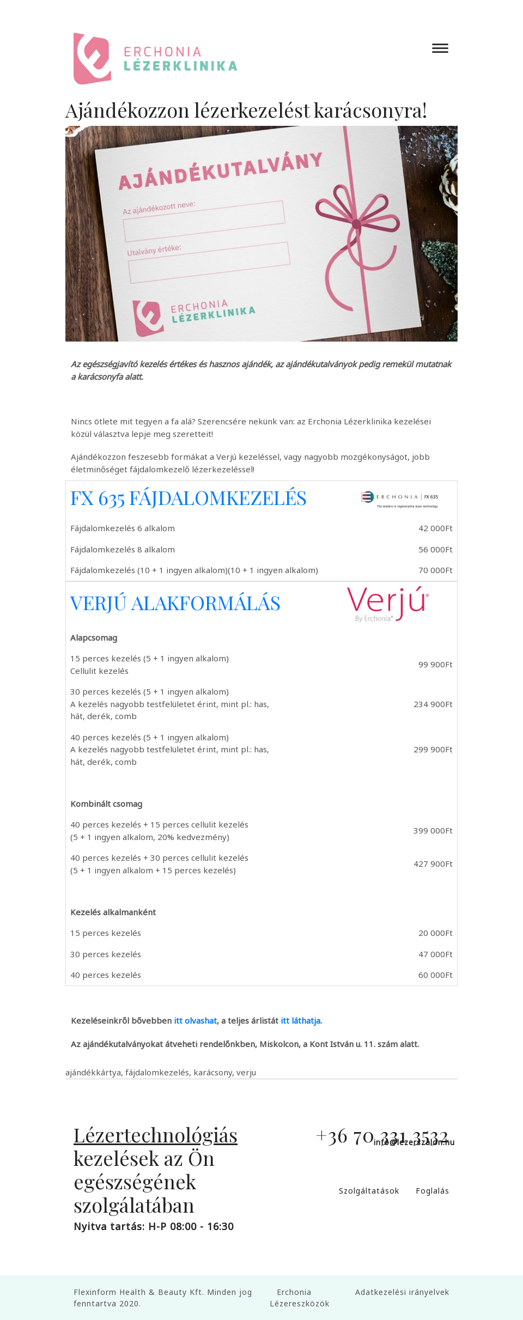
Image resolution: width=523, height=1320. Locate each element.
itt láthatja (300, 1020)
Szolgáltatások (369, 1190)
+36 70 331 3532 (382, 1134)
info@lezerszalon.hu (414, 1142)
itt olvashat (195, 1020)
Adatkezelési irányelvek (402, 1292)
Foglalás (432, 1190)
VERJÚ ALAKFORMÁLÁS (175, 602)
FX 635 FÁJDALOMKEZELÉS (188, 497)
